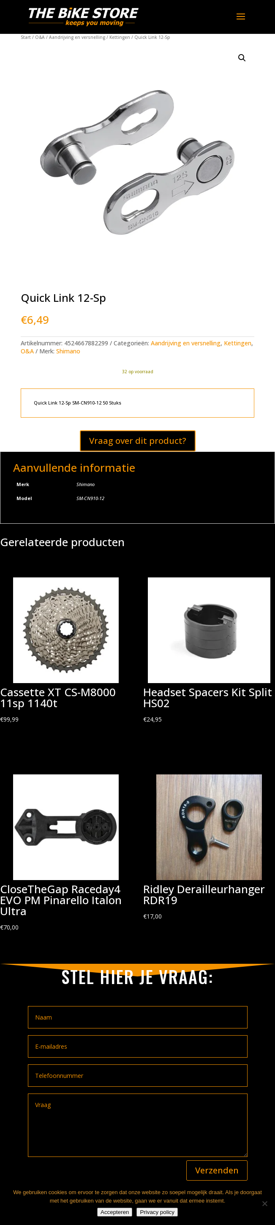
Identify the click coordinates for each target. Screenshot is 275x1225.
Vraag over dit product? (137, 440)
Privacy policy (157, 1212)
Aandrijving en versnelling (77, 37)
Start (26, 37)
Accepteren (115, 1212)
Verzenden (217, 1170)
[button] (242, 58)
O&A (40, 37)
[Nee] (264, 1203)
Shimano (68, 351)
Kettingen (119, 37)
